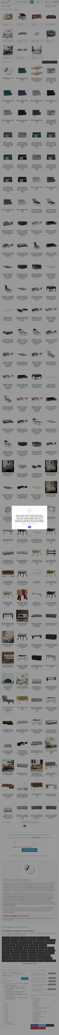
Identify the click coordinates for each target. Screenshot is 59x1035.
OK (29, 526)
